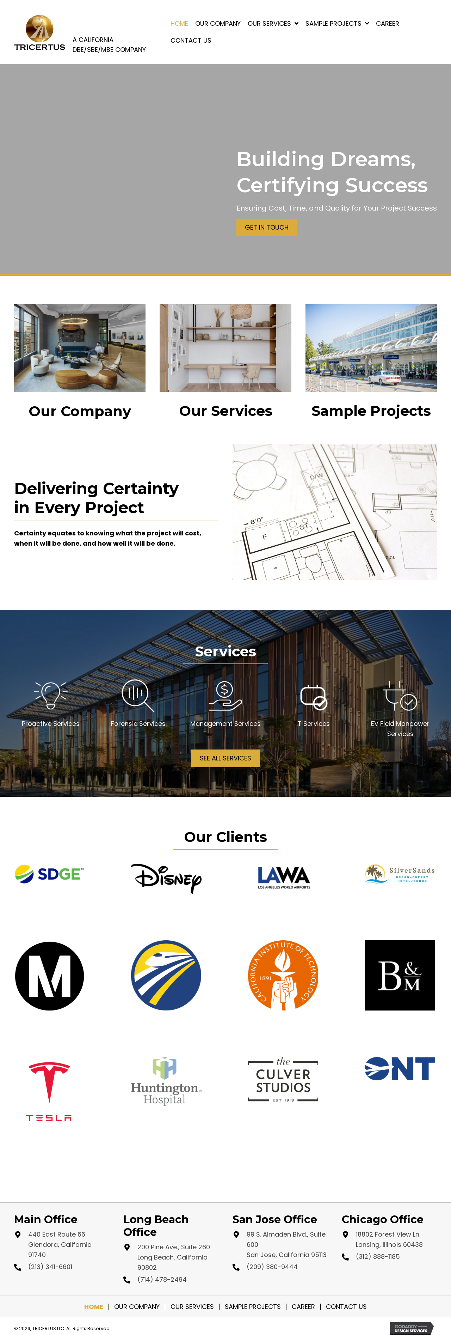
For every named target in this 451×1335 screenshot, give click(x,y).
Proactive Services (51, 723)
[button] (266, 227)
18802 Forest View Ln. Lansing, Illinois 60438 (389, 1239)
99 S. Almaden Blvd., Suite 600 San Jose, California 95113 (287, 1244)
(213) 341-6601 (50, 1266)
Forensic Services (138, 723)
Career (303, 1307)
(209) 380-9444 (272, 1266)
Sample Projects (253, 1307)
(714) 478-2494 (162, 1279)
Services (316, 723)
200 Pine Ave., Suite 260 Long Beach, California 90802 (173, 1257)
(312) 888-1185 (378, 1256)
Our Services (192, 1307)
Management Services (225, 723)
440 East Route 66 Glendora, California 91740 (60, 1244)
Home (93, 1307)
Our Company (137, 1307)
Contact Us (346, 1307)
